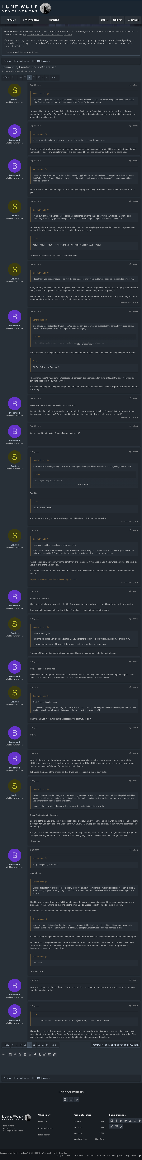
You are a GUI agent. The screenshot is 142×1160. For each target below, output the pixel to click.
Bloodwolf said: (40, 95)
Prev (8, 78)
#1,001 (134, 86)
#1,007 (134, 405)
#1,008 (134, 433)
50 (26, 78)
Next (55, 78)
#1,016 (134, 760)
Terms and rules (100, 1155)
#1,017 (134, 788)
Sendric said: (39, 136)
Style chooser (60, 1155)
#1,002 (134, 127)
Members (54, 19)
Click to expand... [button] (84, 348)
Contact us (87, 1155)
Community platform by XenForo (28, 1153)
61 (49, 78)
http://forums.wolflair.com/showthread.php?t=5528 (53, 35)
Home (131, 1155)
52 (36, 78)
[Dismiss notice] (136, 32)
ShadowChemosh (13, 72)
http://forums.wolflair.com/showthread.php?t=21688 (55, 586)
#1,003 (134, 162)
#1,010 (134, 537)
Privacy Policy (12, 1126)
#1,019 (134, 990)
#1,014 (134, 694)
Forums (11, 19)
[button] (18, 20)
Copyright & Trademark (17, 1129)
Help (125, 1155)
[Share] (128, 86)
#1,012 (134, 625)
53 (40, 78)
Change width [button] (75, 1155)
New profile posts (48, 1123)
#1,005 (134, 265)
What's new (32, 19)
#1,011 (134, 598)
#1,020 (134, 1015)
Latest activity (46, 1129)
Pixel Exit (65, 1153)
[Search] (133, 20)
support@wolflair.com (15, 47)
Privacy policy (115, 1155)
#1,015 (134, 734)
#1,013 (134, 669)
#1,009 (134, 459)
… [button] (17, 78)
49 (22, 78)
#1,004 (134, 202)
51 (31, 78)
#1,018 (134, 857)
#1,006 (134, 315)
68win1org (97, 1138)
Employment (12, 1124)
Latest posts (46, 1118)
